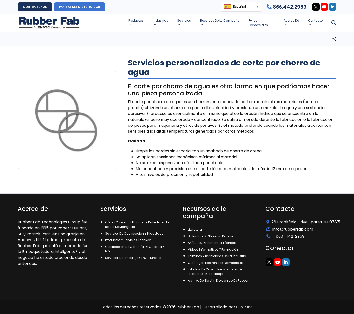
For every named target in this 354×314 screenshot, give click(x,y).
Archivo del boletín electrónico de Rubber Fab (218, 282)
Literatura (195, 229)
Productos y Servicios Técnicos (128, 240)
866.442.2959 (286, 6)
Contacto (315, 20)
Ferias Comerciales (258, 22)
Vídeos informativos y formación (213, 249)
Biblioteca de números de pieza (211, 236)
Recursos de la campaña (220, 20)
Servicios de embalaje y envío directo (133, 258)
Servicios (184, 20)
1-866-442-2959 (285, 236)
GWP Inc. (244, 307)
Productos (136, 20)
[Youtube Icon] (324, 7)
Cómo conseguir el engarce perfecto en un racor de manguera (137, 224)
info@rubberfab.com (289, 229)
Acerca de (291, 20)
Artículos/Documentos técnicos (212, 243)
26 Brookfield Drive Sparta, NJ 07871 (303, 222)
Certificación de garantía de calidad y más (134, 249)
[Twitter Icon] (316, 7)
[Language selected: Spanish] (241, 7)
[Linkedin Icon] (332, 7)
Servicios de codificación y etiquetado (134, 233)
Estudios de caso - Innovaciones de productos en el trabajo (215, 271)
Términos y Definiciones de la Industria (217, 256)
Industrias (160, 20)
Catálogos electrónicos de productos (216, 263)
